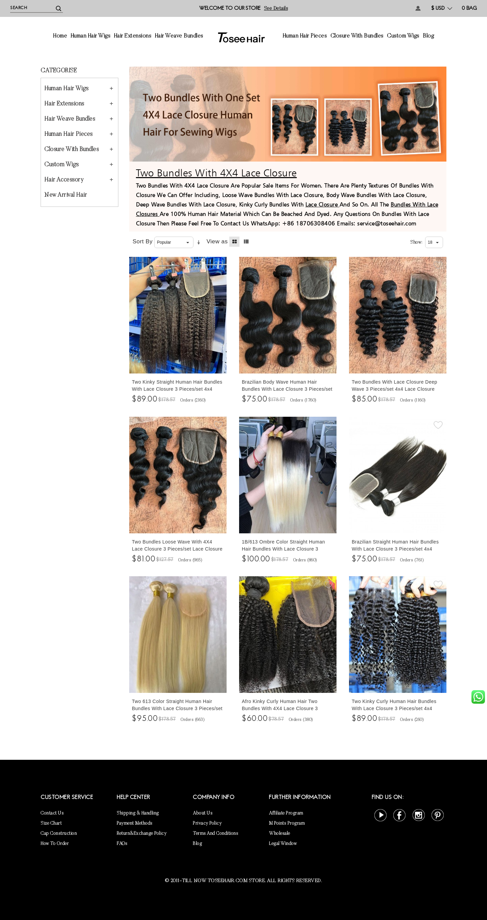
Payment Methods (135, 823)
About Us (202, 813)
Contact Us (52, 813)
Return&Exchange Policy (141, 833)
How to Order (55, 844)
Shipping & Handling (138, 813)
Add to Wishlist (218, 265)
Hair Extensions (133, 36)
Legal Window (283, 844)
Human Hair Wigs (91, 36)
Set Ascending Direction (200, 243)
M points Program (287, 823)
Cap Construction (59, 833)
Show (415, 242)
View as (217, 241)
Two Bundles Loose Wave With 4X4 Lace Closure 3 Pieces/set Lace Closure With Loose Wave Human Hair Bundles (177, 549)
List (246, 242)
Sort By (143, 241)
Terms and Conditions (215, 833)
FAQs (122, 844)
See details (276, 8)
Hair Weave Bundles (179, 36)
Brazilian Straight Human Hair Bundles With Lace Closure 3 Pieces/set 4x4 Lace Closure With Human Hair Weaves (396, 549)
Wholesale (279, 833)
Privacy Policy (207, 823)
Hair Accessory (64, 180)
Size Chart (51, 823)
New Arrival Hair (65, 195)
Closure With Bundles (357, 36)
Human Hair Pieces (305, 36)
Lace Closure (322, 204)
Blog (428, 36)
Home (60, 36)
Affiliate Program (286, 813)
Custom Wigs (403, 36)
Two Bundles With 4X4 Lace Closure (216, 173)
